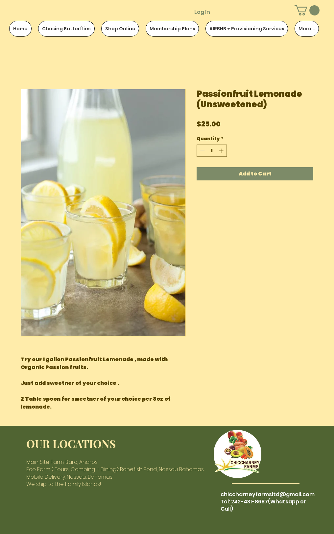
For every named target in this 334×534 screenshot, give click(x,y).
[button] (307, 10)
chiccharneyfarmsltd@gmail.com (268, 494)
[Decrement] (202, 150)
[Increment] (222, 150)
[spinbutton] (212, 150)
